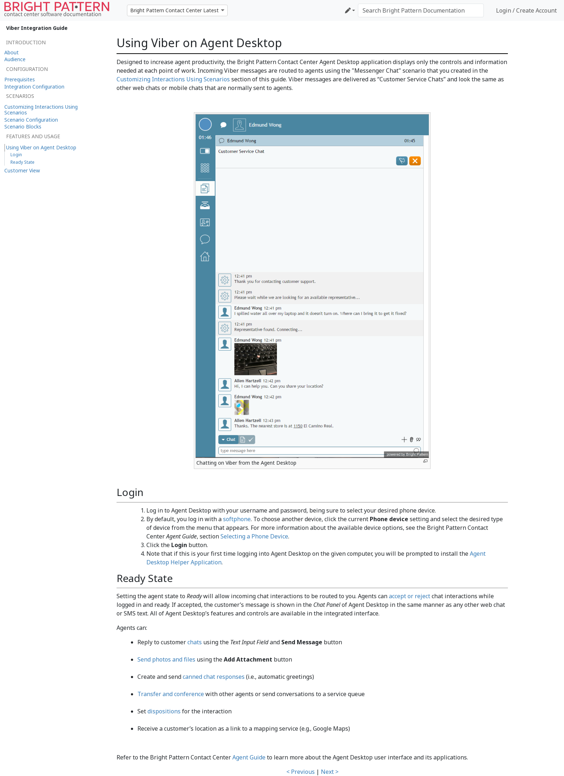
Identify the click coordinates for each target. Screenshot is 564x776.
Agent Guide (248, 757)
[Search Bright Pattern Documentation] (421, 10)
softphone (237, 519)
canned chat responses (214, 677)
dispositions (164, 711)
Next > (329, 772)
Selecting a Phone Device (254, 536)
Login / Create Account (526, 10)
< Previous (300, 772)
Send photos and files (166, 659)
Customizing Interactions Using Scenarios (173, 79)
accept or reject (409, 596)
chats (194, 642)
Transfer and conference (170, 694)
